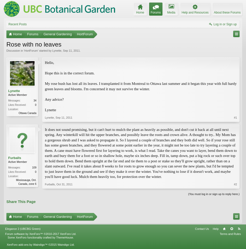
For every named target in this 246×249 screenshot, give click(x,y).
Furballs (14, 158)
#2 (235, 184)
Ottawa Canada (28, 113)
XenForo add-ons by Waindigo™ (27, 244)
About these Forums (227, 12)
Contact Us (202, 228)
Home (224, 229)
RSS (239, 229)
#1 (235, 117)
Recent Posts (17, 24)
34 (35, 100)
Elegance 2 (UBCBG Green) (22, 228)
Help (216, 228)
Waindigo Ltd (65, 244)
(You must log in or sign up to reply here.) (214, 194)
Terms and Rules (230, 233)
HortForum (31, 50)
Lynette (56, 50)
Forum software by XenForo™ (40, 233)
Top (231, 229)
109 (34, 167)
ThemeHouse (64, 237)
